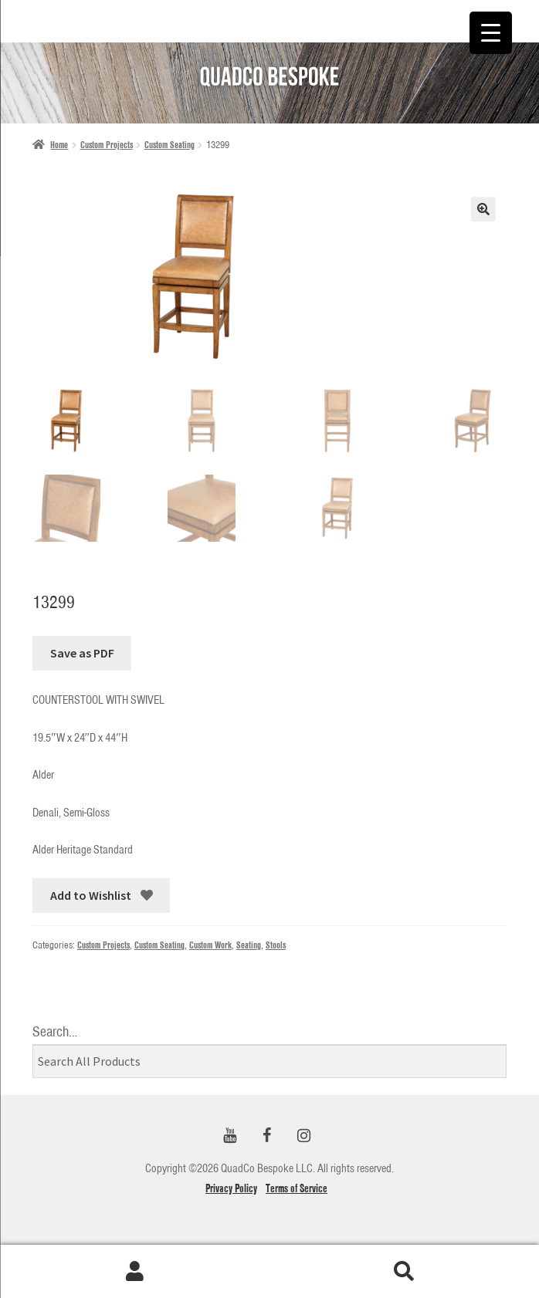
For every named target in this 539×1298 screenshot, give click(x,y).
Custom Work (210, 945)
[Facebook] (266, 1136)
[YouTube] (229, 1136)
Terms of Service (296, 1188)
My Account (135, 1272)
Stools (276, 945)
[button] (483, 209)
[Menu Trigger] (491, 33)
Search (404, 1272)
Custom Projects (106, 144)
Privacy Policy (231, 1188)
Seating (248, 945)
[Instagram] (303, 1136)
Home (59, 144)
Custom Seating (169, 144)
